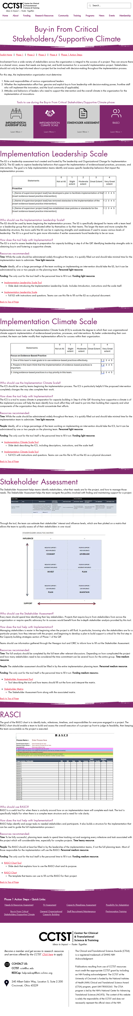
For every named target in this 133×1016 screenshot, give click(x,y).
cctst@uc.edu (27, 968)
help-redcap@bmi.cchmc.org (37, 972)
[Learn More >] (16, 132)
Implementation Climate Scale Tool (21, 442)
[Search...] (109, 5)
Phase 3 (42, 54)
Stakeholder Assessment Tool (18, 679)
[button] (44, 15)
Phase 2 (31, 54)
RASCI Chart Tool (12, 862)
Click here (47, 954)
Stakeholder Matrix (13, 688)
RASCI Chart (10, 872)
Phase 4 (53, 54)
